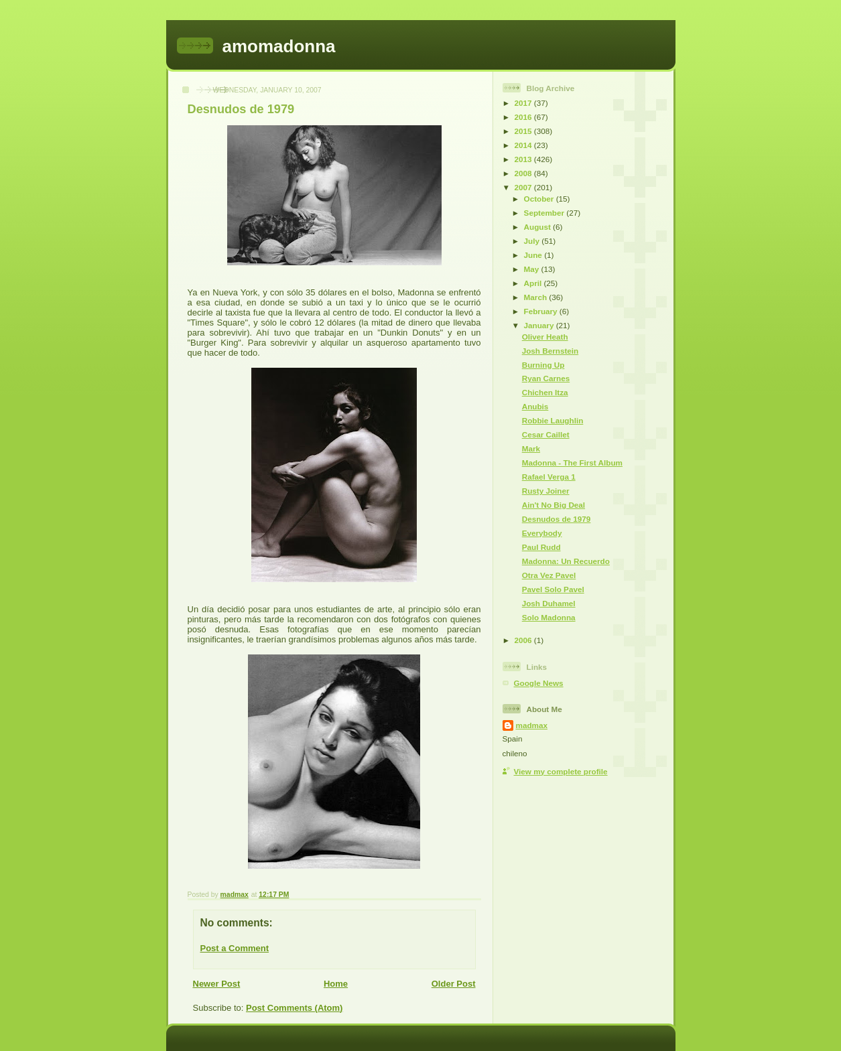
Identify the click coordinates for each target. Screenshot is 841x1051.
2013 (524, 159)
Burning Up (543, 364)
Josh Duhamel (549, 603)
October (540, 198)
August (539, 226)
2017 (524, 102)
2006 (524, 640)
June (534, 255)
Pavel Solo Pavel (553, 589)
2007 (524, 187)
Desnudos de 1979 (556, 518)
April (534, 283)
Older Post (454, 984)
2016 (524, 117)
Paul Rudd (541, 547)
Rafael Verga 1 (549, 476)
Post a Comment (234, 948)
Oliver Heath (545, 336)
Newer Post (217, 984)
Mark (531, 448)
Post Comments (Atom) (294, 1008)
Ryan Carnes (546, 378)
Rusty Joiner (546, 490)
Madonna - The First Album (572, 462)
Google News (539, 683)
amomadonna (279, 46)
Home (336, 984)
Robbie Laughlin (553, 420)
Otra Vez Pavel (549, 575)
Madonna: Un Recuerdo (566, 561)
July (533, 240)
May (532, 269)
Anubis (535, 406)
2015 (524, 131)
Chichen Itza (545, 392)
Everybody (542, 533)
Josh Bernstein (550, 350)
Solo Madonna (549, 617)
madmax (531, 725)
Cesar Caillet (546, 434)
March (536, 297)
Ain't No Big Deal (553, 504)
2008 (524, 173)
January (540, 325)
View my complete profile (561, 771)
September (545, 212)
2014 (524, 145)
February (542, 311)
